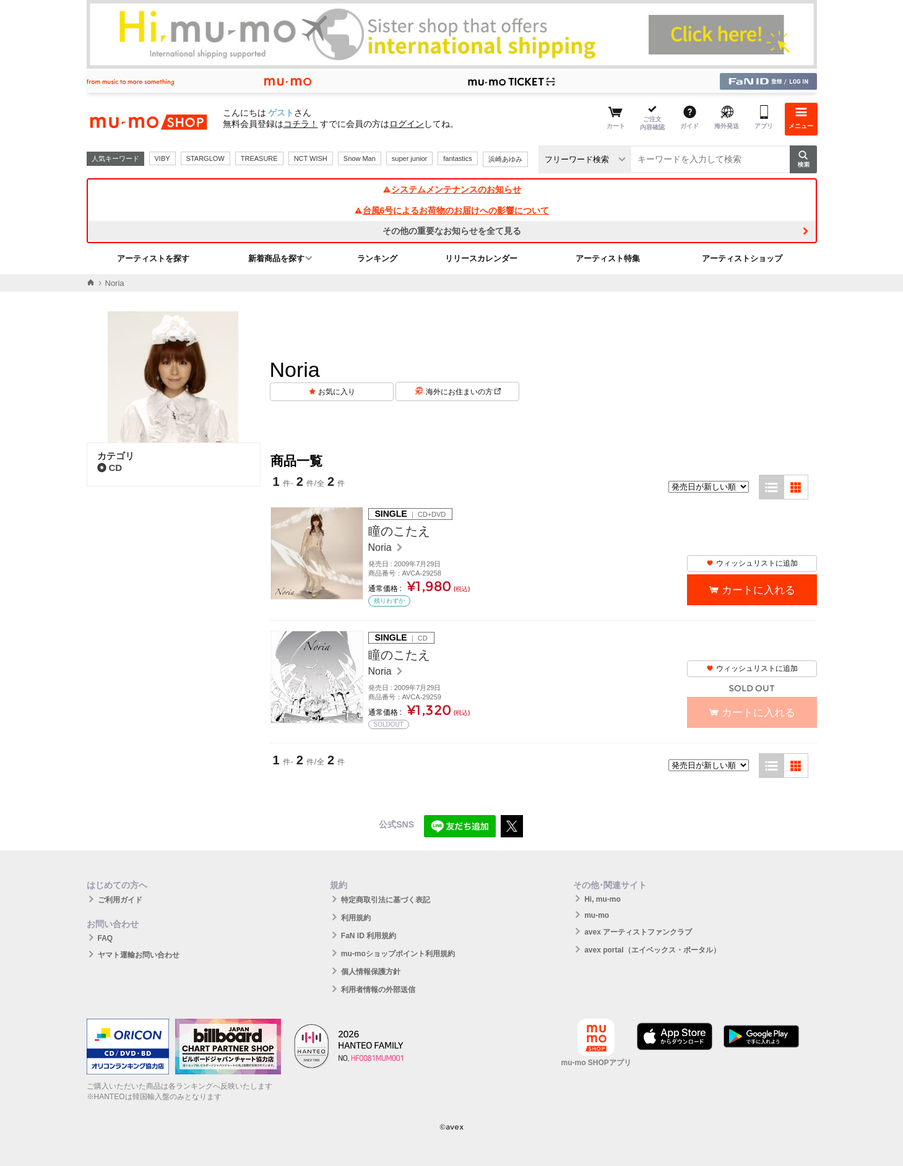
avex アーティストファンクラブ (638, 932)
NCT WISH (310, 158)
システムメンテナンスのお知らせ (451, 189)
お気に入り (336, 391)
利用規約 (356, 917)
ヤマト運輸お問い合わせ (138, 955)
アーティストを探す (153, 258)
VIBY (162, 158)
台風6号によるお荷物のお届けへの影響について (452, 210)
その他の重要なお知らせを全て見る (451, 231)
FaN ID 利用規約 (368, 935)
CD (110, 467)
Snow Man (359, 158)
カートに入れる (758, 590)
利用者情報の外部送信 (378, 989)
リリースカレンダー (481, 258)
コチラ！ (300, 124)
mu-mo (596, 915)
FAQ (105, 938)
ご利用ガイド (120, 900)
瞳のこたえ (399, 531)
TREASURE (259, 158)
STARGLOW (205, 158)
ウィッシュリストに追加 (752, 563)
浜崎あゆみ (505, 159)
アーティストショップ (742, 258)
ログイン (406, 124)
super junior (409, 158)
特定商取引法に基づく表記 (385, 900)
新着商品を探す (276, 258)
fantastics (457, 158)
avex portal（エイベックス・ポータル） (652, 950)
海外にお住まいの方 (463, 391)
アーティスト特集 (608, 258)
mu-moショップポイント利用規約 (398, 953)
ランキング (377, 258)
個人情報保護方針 (370, 971)
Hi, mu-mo (602, 899)
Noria (381, 547)
